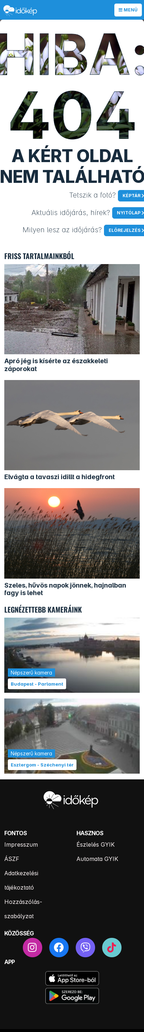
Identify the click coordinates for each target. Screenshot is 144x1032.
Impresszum (21, 844)
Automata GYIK (97, 858)
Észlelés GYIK (95, 844)
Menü (128, 10)
